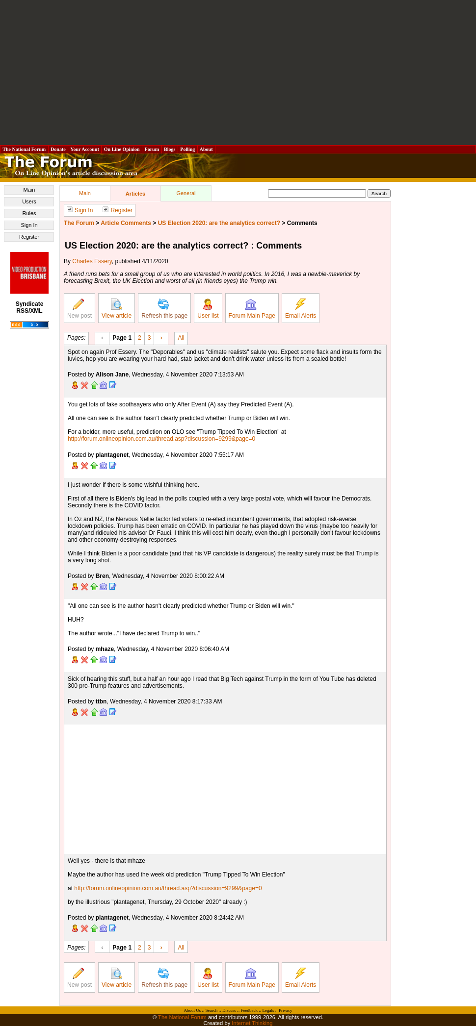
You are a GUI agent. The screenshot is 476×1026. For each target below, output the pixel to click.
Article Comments (126, 223)
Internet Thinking (252, 1023)
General (185, 193)
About (206, 149)
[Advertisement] (238, 72)
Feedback (248, 1010)
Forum (151, 149)
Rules (29, 213)
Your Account (84, 149)
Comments (302, 223)
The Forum (79, 223)
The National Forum (24, 149)
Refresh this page (164, 309)
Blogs (170, 149)
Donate (58, 149)
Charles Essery (91, 261)
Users (29, 201)
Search (212, 1010)
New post (79, 309)
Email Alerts (300, 309)
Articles (135, 194)
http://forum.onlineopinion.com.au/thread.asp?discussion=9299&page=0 (161, 438)
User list (207, 309)
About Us (192, 1010)
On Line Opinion (122, 149)
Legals (268, 1010)
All (181, 337)
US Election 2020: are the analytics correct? (219, 223)
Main (29, 190)
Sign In (29, 225)
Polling (187, 149)
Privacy (285, 1010)
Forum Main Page (252, 309)
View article (117, 309)
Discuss (229, 1010)
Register (29, 237)
